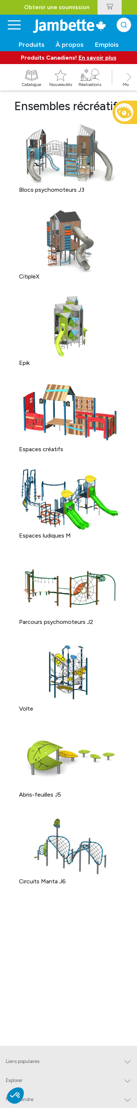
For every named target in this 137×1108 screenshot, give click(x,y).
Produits (32, 45)
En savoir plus (98, 57)
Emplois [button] (107, 45)
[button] (129, 85)
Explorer (14, 1080)
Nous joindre (19, 1099)
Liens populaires (22, 1061)
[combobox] (124, 25)
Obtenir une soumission (57, 7)
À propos (70, 45)
